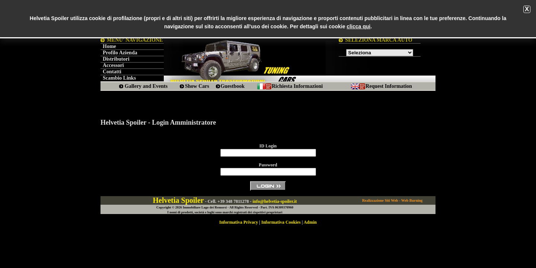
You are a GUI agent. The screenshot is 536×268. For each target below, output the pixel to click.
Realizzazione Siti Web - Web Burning (392, 200)
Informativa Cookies (281, 222)
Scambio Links (119, 78)
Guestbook (232, 86)
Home (109, 46)
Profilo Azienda (120, 52)
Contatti (112, 71)
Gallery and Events (146, 86)
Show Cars (197, 86)
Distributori (116, 59)
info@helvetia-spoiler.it (274, 201)
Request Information (389, 86)
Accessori (113, 65)
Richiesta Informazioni (297, 86)
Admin (310, 222)
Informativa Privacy (238, 222)
